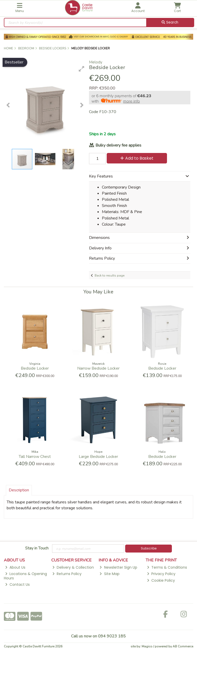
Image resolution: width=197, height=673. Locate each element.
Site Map (109, 573)
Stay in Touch (36, 548)
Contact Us (17, 584)
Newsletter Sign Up (118, 567)
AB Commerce (183, 646)
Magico (147, 646)
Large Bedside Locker (98, 456)
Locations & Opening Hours (25, 576)
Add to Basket (136, 158)
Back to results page (109, 275)
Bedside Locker (35, 368)
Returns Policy (67, 573)
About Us (15, 567)
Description (19, 490)
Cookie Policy (161, 580)
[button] (81, 69)
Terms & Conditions (167, 567)
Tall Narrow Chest (35, 456)
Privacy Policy (161, 573)
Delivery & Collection (73, 567)
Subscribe (148, 548)
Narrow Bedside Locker (98, 368)
